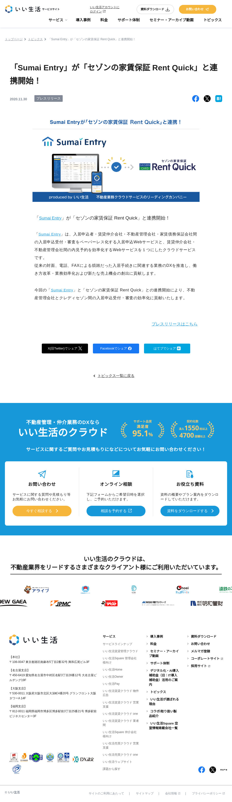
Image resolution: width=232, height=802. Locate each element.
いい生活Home (112, 669)
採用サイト (199, 665)
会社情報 (172, 793)
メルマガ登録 (200, 651)
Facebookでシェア (116, 348)
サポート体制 (128, 22)
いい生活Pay (111, 683)
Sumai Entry (52, 217)
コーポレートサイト (205, 658)
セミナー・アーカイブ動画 (171, 22)
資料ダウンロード (155, 10)
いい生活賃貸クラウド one (120, 713)
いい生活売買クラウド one (120, 754)
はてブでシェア (167, 348)
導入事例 (83, 22)
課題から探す (111, 768)
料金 (104, 22)
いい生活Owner (113, 676)
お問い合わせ (197, 10)
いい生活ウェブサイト (117, 761)
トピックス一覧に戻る (116, 376)
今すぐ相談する (39, 511)
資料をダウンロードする (187, 511)
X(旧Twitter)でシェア (65, 348)
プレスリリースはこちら (172, 323)
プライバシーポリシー (208, 793)
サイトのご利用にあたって (106, 793)
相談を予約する (113, 511)
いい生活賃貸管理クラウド (120, 650)
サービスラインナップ (117, 643)
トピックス (212, 22)
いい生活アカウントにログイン (104, 10)
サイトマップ (145, 793)
